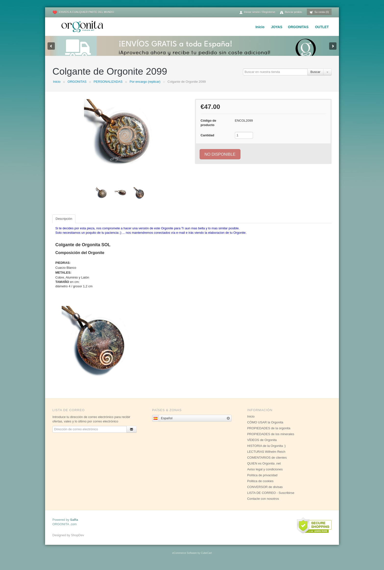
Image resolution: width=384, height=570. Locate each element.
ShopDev (77, 540)
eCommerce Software (184, 558)
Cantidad (207, 140)
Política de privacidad (262, 480)
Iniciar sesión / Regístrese (257, 12)
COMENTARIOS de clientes (267, 462)
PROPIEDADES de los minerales (270, 439)
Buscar (315, 77)
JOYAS (276, 27)
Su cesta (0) (319, 12)
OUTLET (322, 27)
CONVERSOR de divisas (265, 492)
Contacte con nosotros (263, 503)
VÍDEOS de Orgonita (262, 445)
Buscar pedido (291, 12)
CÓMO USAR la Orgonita (265, 427)
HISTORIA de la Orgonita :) (266, 451)
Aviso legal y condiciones (265, 474)
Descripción (64, 223)
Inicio (259, 27)
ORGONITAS (298, 27)
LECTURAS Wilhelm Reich (266, 456)
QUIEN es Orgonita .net (264, 468)
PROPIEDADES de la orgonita (268, 433)
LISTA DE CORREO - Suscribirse (270, 498)
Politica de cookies (260, 486)
